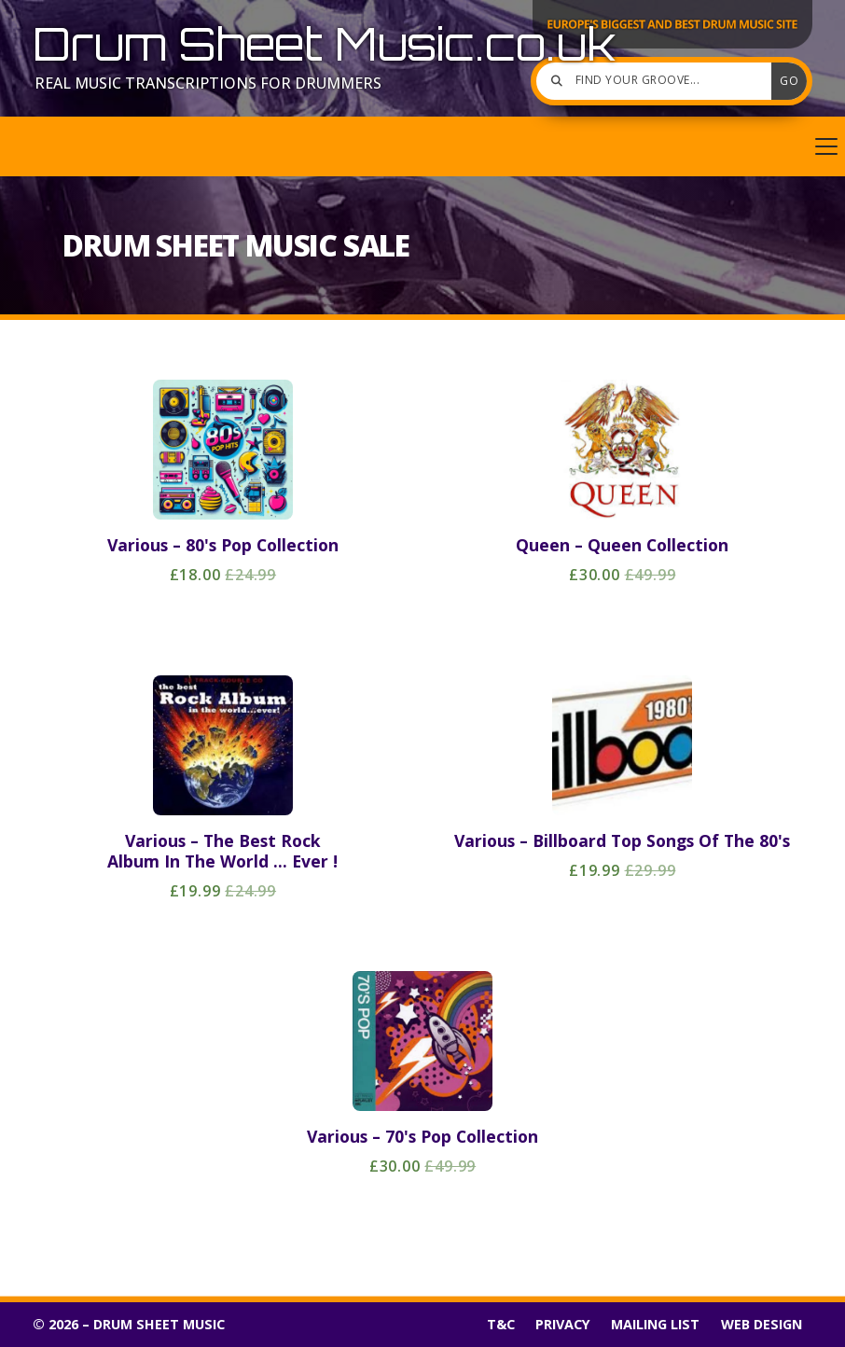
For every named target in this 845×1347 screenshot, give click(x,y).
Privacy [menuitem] (562, 1324)
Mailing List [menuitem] (655, 1324)
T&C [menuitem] (501, 1324)
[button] (422, 146)
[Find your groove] (658, 81)
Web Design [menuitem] (761, 1324)
